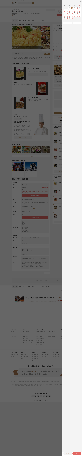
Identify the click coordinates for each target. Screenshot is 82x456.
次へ (76, 453)
